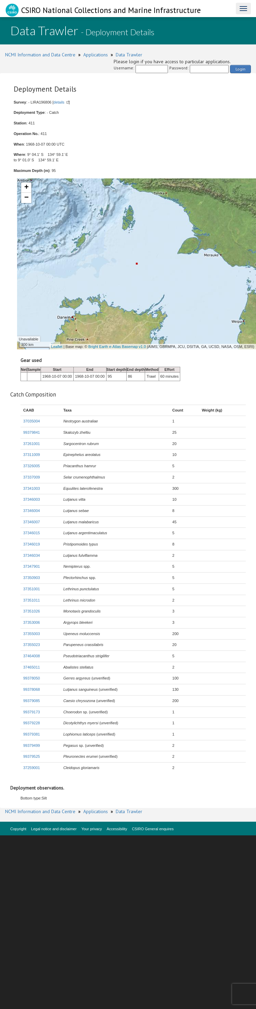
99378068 (31, 689)
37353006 (31, 622)
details (59, 102)
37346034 (31, 555)
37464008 (31, 656)
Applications (95, 55)
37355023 (31, 645)
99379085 (31, 701)
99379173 (31, 712)
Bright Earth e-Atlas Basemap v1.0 (117, 347)
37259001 (31, 768)
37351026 (31, 611)
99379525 (31, 756)
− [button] (26, 198)
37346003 (31, 499)
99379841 (31, 432)
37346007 (31, 522)
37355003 (31, 634)
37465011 (31, 667)
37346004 (31, 511)
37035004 (31, 421)
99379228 (31, 723)
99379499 (31, 745)
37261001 (31, 444)
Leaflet (56, 347)
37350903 (31, 578)
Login (240, 68)
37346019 (31, 544)
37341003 (31, 488)
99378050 (31, 678)
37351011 (31, 600)
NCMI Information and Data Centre (40, 55)
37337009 (31, 477)
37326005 (31, 466)
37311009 (31, 455)
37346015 (31, 533)
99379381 (31, 734)
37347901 (31, 566)
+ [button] (26, 188)
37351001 (31, 589)
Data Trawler (129, 55)
